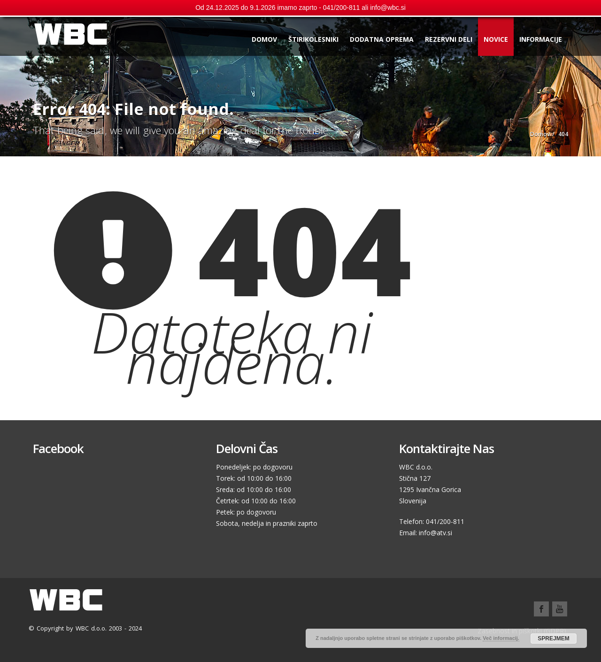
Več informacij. (501, 638)
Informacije (540, 39)
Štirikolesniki (313, 39)
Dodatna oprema (382, 39)
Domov (264, 39)
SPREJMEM (553, 638)
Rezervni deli (448, 39)
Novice (496, 39)
